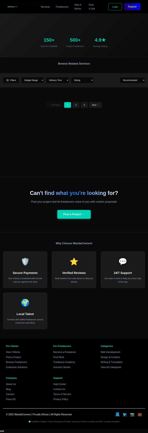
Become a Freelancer (64, 352)
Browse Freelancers (16, 362)
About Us (11, 384)
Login (115, 7)
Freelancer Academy (64, 362)
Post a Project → (74, 214)
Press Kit (11, 399)
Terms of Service (62, 394)
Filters (11, 80)
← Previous (54, 105)
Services (45, 7)
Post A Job (92, 7)
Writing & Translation (112, 362)
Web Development (110, 352)
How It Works (77, 7)
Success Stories (61, 367)
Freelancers (62, 7)
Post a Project (13, 357)
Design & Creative (110, 357)
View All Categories (111, 367)
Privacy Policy (60, 399)
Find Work (58, 357)
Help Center (59, 384)
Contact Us (59, 389)
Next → (95, 105)
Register (132, 6)
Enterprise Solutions (16, 367)
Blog (8, 389)
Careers (10, 394)
